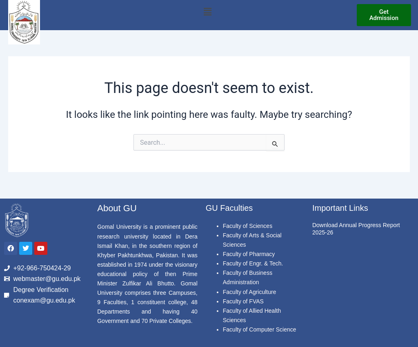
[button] (207, 12)
